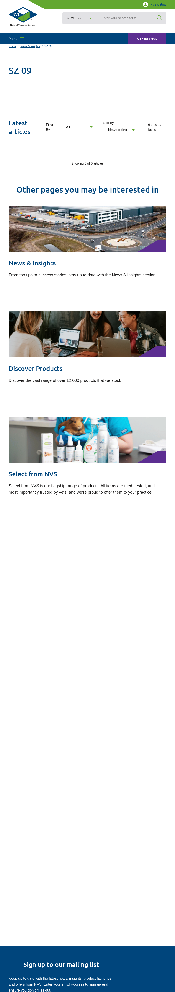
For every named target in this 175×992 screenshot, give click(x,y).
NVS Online (154, 4)
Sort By (108, 123)
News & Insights (30, 46)
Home (12, 46)
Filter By (49, 127)
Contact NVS (147, 38)
